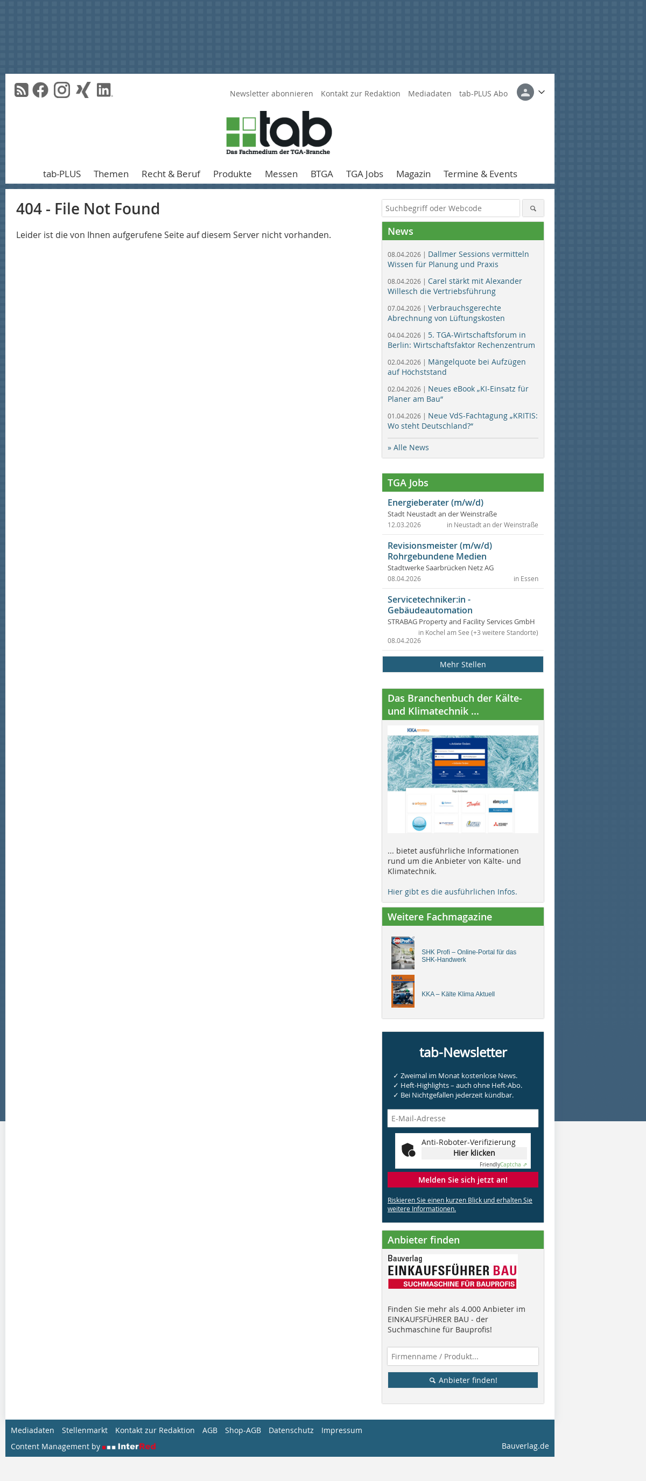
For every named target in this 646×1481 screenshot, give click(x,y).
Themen (111, 173)
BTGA (322, 173)
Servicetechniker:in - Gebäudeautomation (430, 604)
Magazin (413, 173)
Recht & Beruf (171, 173)
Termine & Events (480, 173)
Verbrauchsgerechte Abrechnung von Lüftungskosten (446, 313)
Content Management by (83, 1446)
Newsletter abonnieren (271, 93)
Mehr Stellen (463, 664)
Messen (281, 173)
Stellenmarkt (85, 1430)
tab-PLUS (62, 173)
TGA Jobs (364, 173)
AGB (209, 1430)
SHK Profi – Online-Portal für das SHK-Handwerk (469, 955)
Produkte (232, 173)
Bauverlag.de (525, 1446)
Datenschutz (291, 1430)
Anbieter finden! (463, 1380)
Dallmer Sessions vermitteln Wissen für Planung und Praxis (458, 259)
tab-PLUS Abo (483, 93)
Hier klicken (474, 1153)
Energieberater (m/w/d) (435, 502)
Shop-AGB (243, 1430)
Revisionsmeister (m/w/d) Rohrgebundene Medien (440, 551)
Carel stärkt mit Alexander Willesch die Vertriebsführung (455, 286)
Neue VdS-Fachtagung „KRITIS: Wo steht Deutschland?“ (463, 420)
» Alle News (408, 447)
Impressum (341, 1430)
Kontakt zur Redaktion (361, 93)
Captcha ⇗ (503, 1164)
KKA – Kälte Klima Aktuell (458, 994)
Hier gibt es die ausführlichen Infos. (452, 891)
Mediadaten (430, 93)
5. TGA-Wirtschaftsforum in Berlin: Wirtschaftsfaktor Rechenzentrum (461, 340)
